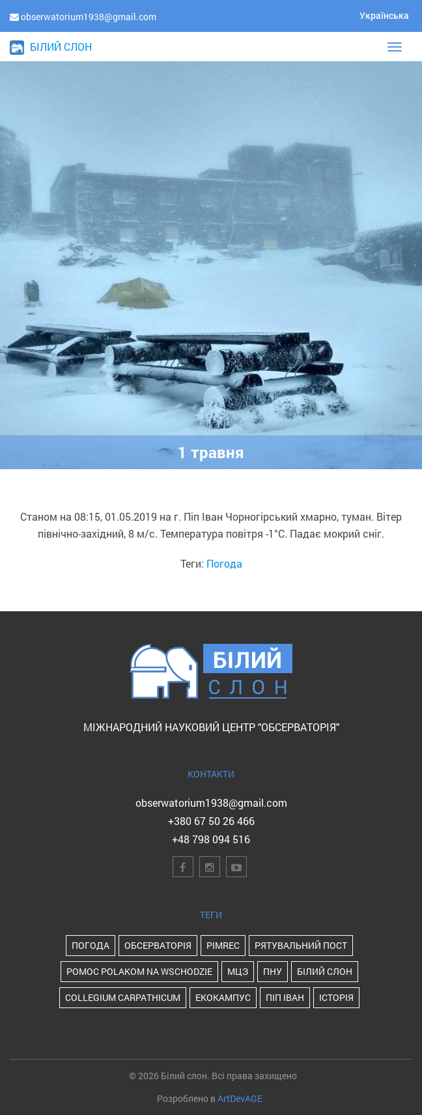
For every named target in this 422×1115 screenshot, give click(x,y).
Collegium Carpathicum (122, 997)
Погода (224, 563)
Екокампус (223, 997)
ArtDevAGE (240, 1098)
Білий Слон (324, 971)
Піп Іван (285, 997)
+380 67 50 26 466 (211, 821)
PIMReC (223, 945)
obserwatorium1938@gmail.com (211, 802)
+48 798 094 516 (211, 839)
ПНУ (272, 971)
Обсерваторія (157, 945)
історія (336, 997)
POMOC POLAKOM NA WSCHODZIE (139, 971)
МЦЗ (237, 971)
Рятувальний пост (301, 945)
